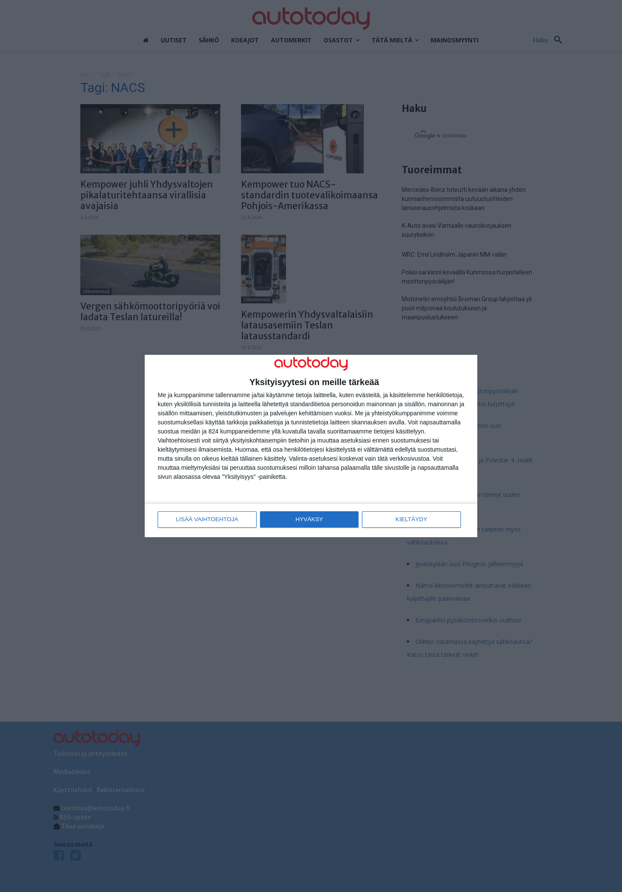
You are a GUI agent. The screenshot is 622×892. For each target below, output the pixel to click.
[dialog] (311, 446)
